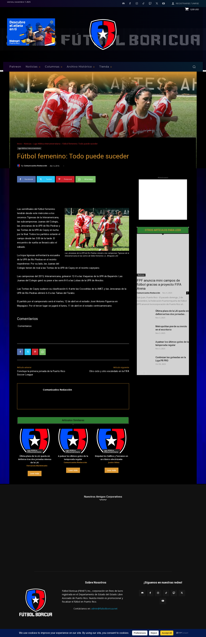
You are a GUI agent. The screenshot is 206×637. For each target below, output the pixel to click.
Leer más (34, 473)
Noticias (27, 143)
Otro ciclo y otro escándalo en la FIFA (109, 371)
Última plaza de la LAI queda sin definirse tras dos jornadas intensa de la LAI (34, 459)
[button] (194, 67)
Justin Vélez (113, 462)
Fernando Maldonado (37, 465)
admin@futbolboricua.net (104, 608)
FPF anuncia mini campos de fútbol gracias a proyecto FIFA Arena (159, 274)
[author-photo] (24, 466)
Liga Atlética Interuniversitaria (46, 143)
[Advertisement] (163, 199)
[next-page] (144, 363)
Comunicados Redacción (35, 165)
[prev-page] (139, 363)
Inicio (19, 143)
